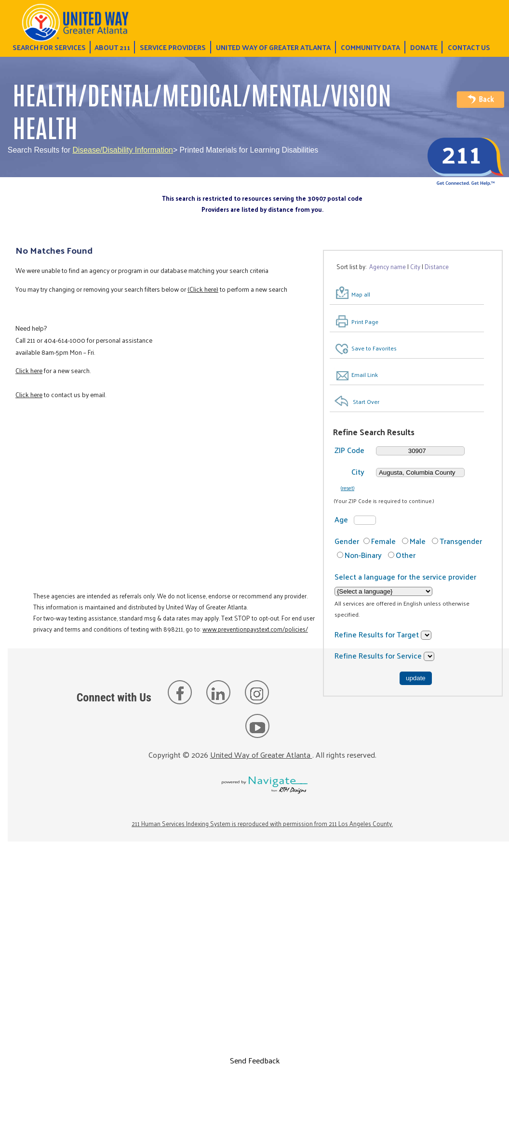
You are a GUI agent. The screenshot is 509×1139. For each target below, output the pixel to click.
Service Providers (173, 47)
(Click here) (203, 289)
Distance (437, 266)
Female (383, 541)
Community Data (370, 47)
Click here (28, 370)
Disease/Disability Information (122, 150)
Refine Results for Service (379, 655)
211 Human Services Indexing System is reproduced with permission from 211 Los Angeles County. (262, 823)
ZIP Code (349, 450)
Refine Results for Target (378, 634)
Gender (347, 541)
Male (418, 541)
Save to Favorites (374, 348)
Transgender (461, 541)
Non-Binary (363, 555)
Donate (424, 47)
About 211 (112, 47)
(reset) (347, 487)
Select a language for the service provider (405, 576)
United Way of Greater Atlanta (273, 47)
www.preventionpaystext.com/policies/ (255, 628)
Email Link (364, 374)
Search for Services (49, 47)
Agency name (387, 266)
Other (405, 555)
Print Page (364, 321)
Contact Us (469, 47)
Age (341, 519)
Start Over (366, 401)
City (415, 266)
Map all (360, 294)
